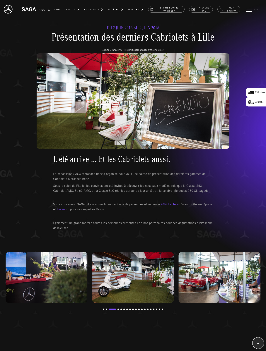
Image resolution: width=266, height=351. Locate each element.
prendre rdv (200, 9)
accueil (106, 50)
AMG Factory (170, 204)
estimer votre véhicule (164, 9)
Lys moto (63, 209)
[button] (66, 10)
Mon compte (227, 9)
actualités (117, 50)
